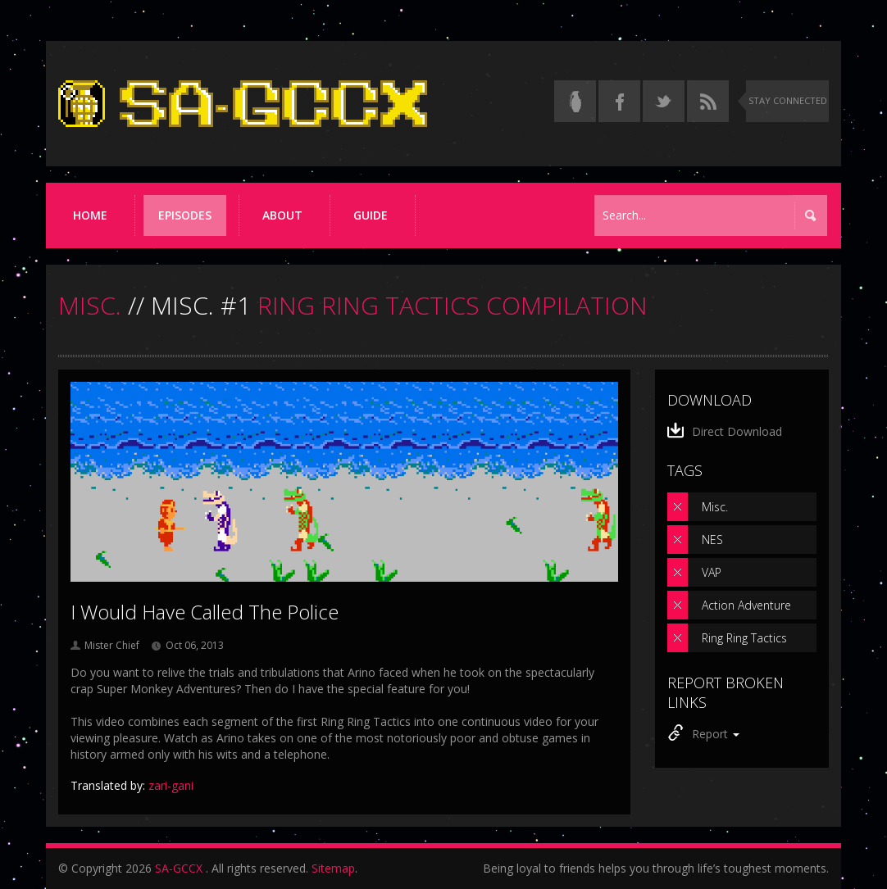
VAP (711, 572)
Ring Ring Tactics (744, 638)
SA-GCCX (178, 868)
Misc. (715, 507)
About (282, 215)
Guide (370, 215)
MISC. (89, 305)
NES (712, 539)
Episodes (185, 215)
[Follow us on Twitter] (664, 101)
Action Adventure (746, 605)
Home (90, 215)
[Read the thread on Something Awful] (575, 101)
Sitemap (333, 868)
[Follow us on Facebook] (619, 101)
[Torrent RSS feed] (708, 101)
